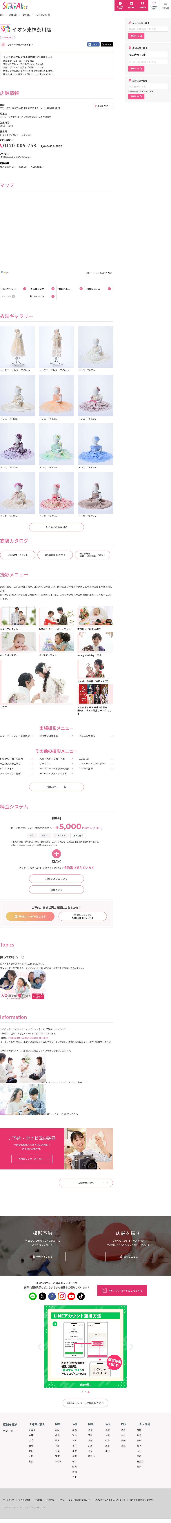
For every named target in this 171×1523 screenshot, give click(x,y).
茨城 (57, 1429)
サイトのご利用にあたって (80, 1500)
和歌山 (91, 1456)
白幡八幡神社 (37, 167)
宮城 (31, 1445)
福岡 (139, 1429)
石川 (74, 1440)
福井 (74, 1445)
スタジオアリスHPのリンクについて (110, 1500)
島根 (107, 1435)
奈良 (90, 1450)
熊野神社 (22, 167)
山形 (31, 1456)
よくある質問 (24, 1500)
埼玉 (57, 1445)
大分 (139, 1450)
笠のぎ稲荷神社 (7, 167)
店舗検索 (13, 15)
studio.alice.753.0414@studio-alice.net (28, 1037)
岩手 (31, 1440)
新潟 (74, 1429)
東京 (57, 1456)
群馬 (57, 1440)
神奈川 (58, 1461)
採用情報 (50, 1500)
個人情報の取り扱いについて (142, 1500)
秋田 (31, 1450)
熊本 (139, 1445)
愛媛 (123, 1440)
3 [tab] (88, 1392)
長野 (74, 1456)
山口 (107, 1450)
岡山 (107, 1440)
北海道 (32, 1429)
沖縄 (139, 1466)
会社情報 (38, 1500)
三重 (74, 1477)
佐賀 (139, 1435)
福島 (31, 1461)
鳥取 (107, 1429)
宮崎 (139, 1456)
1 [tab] (82, 1392)
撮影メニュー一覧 (56, 787)
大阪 (90, 1440)
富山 (74, 1435)
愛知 (74, 1471)
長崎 (139, 1440)
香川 (123, 1435)
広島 (107, 1445)
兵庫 (90, 1445)
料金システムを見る (56, 879)
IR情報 (61, 1500)
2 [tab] (85, 1392)
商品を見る (56, 889)
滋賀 (90, 1429)
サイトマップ (8, 1500)
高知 (123, 1445)
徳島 (123, 1429)
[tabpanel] (85, 1346)
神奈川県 (26, 15)
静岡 (74, 1466)
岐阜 (74, 1461)
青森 (31, 1435)
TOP (2, 15)
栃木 (57, 1435)
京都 (90, 1435)
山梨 (74, 1450)
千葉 (57, 1450)
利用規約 (109, 273)
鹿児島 (140, 1461)
